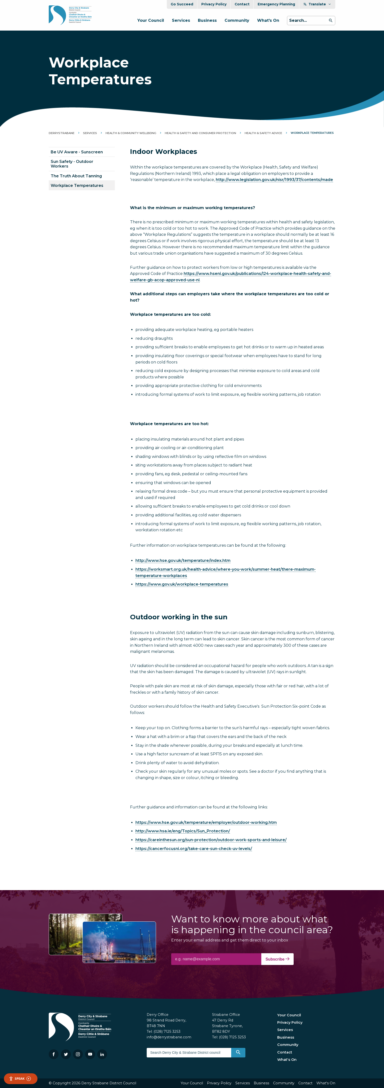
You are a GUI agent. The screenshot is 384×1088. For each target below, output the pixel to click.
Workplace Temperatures (77, 185)
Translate (317, 4)
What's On (268, 20)
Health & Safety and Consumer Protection (200, 133)
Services (181, 20)
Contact (242, 4)
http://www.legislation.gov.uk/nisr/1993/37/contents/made (274, 179)
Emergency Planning (276, 4)
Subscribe (277, 959)
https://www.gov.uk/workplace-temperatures (181, 584)
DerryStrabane (61, 133)
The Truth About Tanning (76, 176)
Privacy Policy (214, 4)
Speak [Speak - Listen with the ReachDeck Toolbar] (20, 1078)
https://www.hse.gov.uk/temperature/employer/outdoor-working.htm (206, 822)
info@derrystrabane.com (169, 1037)
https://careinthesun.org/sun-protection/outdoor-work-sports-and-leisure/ (211, 840)
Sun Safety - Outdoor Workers (72, 164)
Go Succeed (182, 4)
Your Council (150, 20)
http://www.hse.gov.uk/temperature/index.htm (182, 560)
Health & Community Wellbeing (131, 133)
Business (207, 20)
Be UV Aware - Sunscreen (77, 152)
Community (237, 20)
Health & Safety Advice (263, 133)
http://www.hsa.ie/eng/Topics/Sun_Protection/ (182, 831)
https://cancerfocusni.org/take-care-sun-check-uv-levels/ (193, 848)
